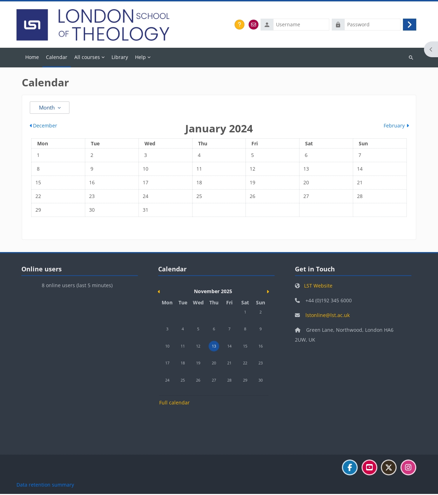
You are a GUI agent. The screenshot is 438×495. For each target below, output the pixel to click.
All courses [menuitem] (87, 57)
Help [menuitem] (140, 57)
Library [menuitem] (120, 57)
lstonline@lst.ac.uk (327, 315)
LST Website (318, 286)
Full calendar (174, 403)
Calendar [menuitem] (56, 57)
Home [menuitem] (32, 57)
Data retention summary (45, 485)
